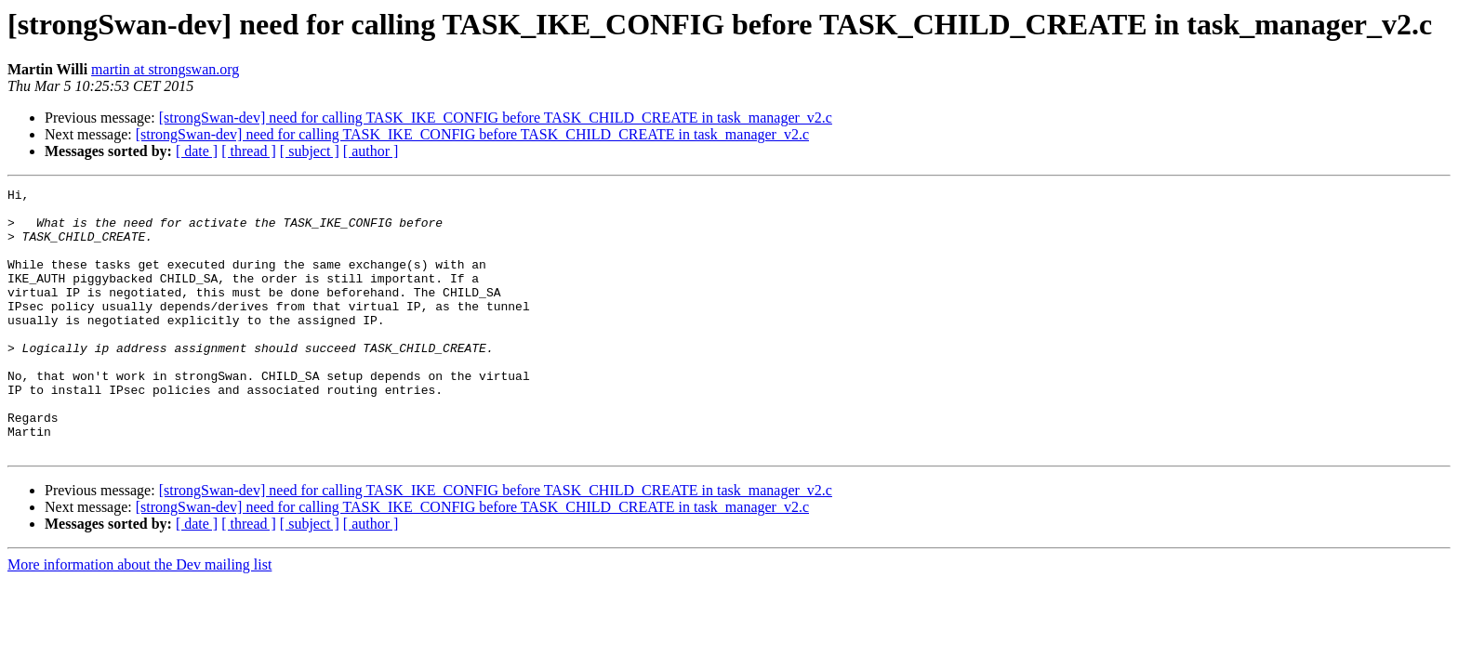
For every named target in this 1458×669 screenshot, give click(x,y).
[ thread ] (248, 151)
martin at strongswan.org (165, 69)
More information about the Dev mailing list (139, 617)
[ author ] (371, 151)
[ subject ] (309, 151)
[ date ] (197, 151)
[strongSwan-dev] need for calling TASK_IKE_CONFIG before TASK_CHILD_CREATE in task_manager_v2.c (495, 117)
